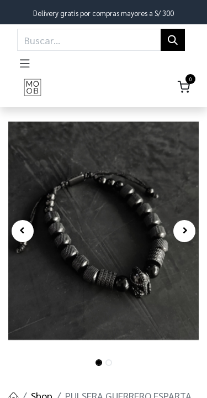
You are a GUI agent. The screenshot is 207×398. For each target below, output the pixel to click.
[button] (22, 231)
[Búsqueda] (173, 40)
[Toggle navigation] (25, 61)
